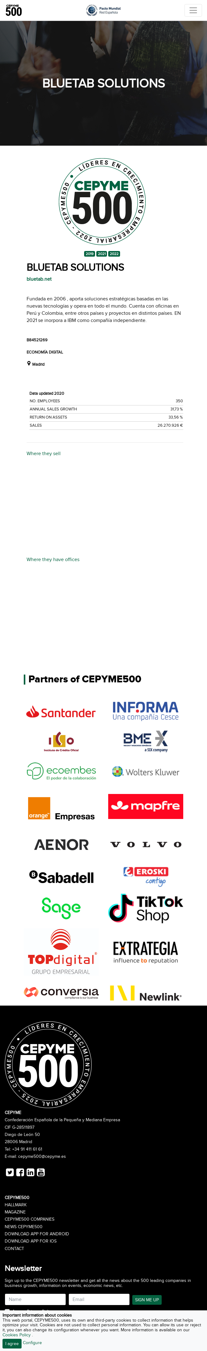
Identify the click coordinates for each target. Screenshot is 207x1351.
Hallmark (16, 1205)
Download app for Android (37, 1234)
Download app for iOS (31, 1241)
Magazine (15, 1212)
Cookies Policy (17, 1335)
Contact (14, 1248)
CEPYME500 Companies (29, 1219)
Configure (32, 1342)
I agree (12, 1343)
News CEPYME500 (24, 1226)
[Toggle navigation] (193, 10)
